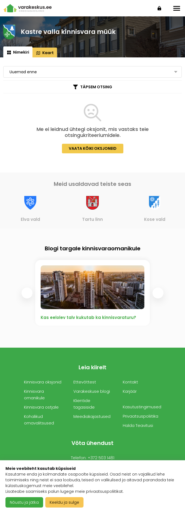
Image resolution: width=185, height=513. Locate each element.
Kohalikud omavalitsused (39, 420)
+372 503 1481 (101, 458)
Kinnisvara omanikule (34, 394)
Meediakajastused (92, 416)
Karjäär (130, 391)
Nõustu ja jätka (24, 502)
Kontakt (130, 382)
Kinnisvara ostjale (41, 407)
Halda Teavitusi (138, 425)
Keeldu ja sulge (64, 502)
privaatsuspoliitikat (104, 491)
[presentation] (27, 293)
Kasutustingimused (142, 407)
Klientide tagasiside (84, 404)
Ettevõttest (84, 382)
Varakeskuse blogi (91, 391)
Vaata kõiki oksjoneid (93, 148)
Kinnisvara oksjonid (42, 382)
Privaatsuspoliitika (140, 416)
